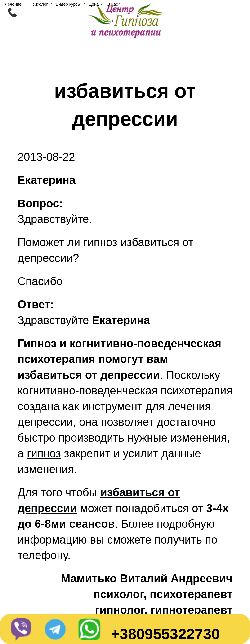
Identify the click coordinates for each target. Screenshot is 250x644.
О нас (114, 4)
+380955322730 (165, 634)
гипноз (44, 453)
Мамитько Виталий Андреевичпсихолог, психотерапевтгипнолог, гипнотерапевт (146, 594)
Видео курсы (70, 4)
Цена (96, 4)
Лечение (15, 4)
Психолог (40, 4)
